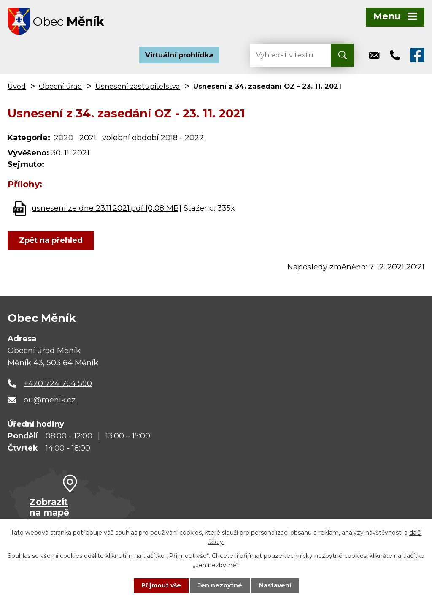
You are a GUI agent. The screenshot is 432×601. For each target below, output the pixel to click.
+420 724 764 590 (58, 383)
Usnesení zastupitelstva (137, 86)
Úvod (17, 86)
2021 (87, 137)
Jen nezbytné (220, 585)
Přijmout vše (161, 585)
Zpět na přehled (51, 240)
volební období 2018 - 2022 (153, 137)
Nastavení (275, 585)
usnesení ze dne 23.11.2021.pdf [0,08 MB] (106, 208)
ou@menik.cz (50, 400)
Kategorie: (29, 137)
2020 (63, 137)
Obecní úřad (60, 86)
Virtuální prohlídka (179, 55)
